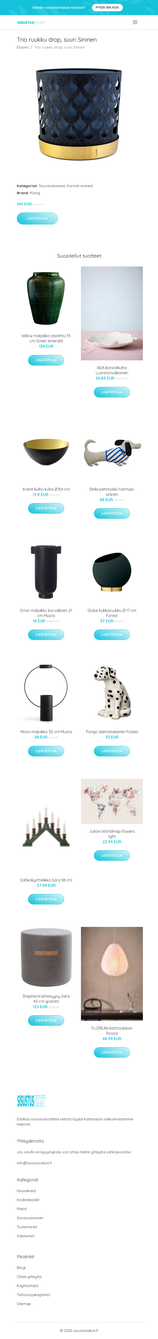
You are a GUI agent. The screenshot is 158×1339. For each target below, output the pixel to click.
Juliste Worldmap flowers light (112, 834)
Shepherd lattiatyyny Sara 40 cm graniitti (46, 999)
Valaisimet (25, 1236)
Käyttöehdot (27, 1285)
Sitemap (24, 1303)
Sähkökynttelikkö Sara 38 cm (46, 880)
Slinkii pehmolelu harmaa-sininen (112, 492)
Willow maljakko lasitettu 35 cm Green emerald (46, 338)
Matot (22, 1209)
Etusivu (23, 47)
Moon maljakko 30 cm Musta (46, 731)
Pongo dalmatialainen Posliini (112, 731)
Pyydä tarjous (107, 7)
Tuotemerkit (27, 1227)
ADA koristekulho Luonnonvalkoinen (112, 370)
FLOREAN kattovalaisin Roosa (111, 1031)
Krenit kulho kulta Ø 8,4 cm (46, 489)
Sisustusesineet (52, 185)
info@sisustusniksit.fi (34, 1163)
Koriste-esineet (80, 185)
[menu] (135, 22)
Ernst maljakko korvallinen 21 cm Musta (46, 613)
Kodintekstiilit (28, 1199)
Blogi (21, 1267)
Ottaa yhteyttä (29, 1276)
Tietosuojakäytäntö (33, 1294)
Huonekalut (26, 1190)
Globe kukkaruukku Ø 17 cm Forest (112, 613)
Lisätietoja (37, 218)
